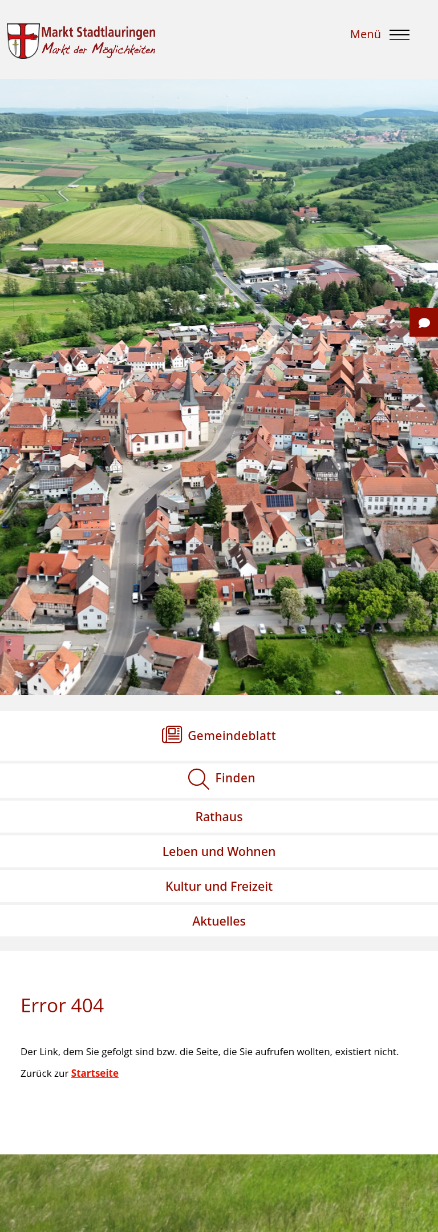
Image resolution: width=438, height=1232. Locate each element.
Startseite (95, 1073)
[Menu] (381, 38)
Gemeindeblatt (232, 736)
